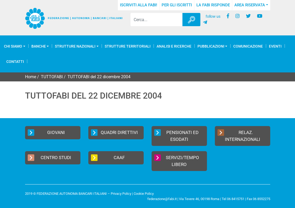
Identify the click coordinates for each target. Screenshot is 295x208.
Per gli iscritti (177, 5)
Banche (38, 46)
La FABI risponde (213, 5)
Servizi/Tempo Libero (176, 160)
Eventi (275, 46)
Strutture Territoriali (128, 46)
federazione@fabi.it (162, 199)
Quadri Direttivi (114, 132)
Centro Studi (49, 157)
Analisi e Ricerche (174, 46)
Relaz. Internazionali (238, 135)
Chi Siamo (13, 46)
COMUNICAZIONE (248, 46)
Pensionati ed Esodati (176, 135)
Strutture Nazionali (75, 46)
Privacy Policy (121, 194)
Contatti (15, 61)
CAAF (108, 157)
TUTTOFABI (52, 76)
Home (30, 76)
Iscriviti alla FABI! (138, 5)
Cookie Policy (144, 194)
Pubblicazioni (210, 46)
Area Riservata (249, 5)
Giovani (46, 132)
